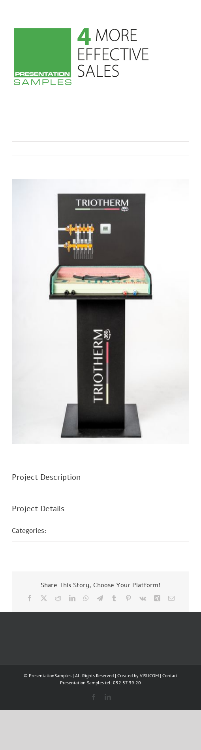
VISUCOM (149, 675)
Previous (148, 148)
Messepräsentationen (87, 530)
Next (175, 148)
